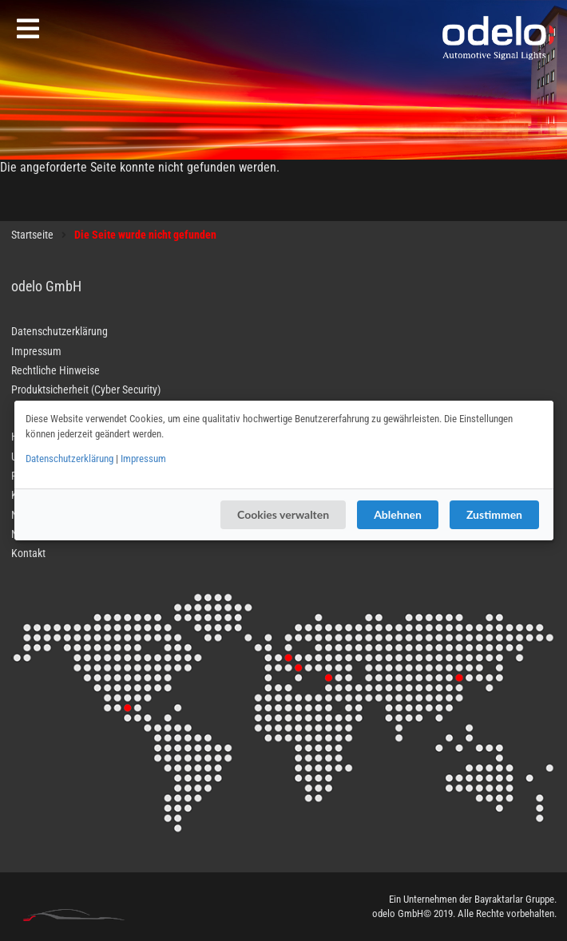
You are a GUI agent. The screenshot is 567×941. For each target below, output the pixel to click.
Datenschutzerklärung (69, 459)
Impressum (143, 459)
